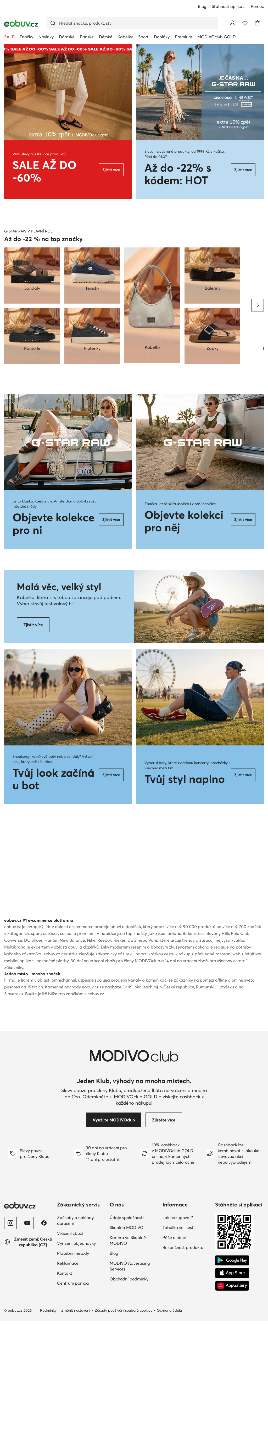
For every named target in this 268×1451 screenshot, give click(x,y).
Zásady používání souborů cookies (123, 1440)
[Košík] (257, 23)
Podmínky (48, 1440)
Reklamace (68, 1392)
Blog (202, 6)
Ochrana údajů (169, 1440)
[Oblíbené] (245, 23)
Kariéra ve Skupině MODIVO (128, 1369)
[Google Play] (232, 1390)
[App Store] (232, 1402)
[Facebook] (44, 1352)
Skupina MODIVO (126, 1357)
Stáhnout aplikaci (228, 6)
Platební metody (73, 1382)
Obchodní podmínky (129, 1408)
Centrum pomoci (73, 1412)
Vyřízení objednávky (76, 1372)
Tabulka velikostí (178, 1357)
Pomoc (257, 6)
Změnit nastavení (75, 1440)
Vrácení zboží (70, 1362)
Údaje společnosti (127, 1347)
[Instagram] (10, 1352)
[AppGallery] (232, 1415)
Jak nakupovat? (178, 1347)
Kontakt (64, 1402)
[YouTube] (27, 1352)
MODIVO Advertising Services (130, 1395)
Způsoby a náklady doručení (75, 1349)
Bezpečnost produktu (183, 1377)
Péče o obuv (174, 1367)
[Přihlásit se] (232, 23)
